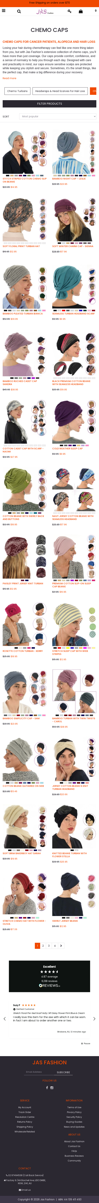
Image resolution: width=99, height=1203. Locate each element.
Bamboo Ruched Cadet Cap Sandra (20, 382)
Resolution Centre (24, 1117)
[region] (49, 1019)
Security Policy (74, 1117)
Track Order (24, 1112)
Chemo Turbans (17, 91)
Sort (6, 116)
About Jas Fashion (74, 1141)
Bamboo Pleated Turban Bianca (23, 313)
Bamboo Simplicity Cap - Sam (21, 718)
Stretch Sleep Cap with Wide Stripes (70, 652)
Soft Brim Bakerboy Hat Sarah (22, 853)
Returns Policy (24, 1121)
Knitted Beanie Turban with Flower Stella (69, 855)
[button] (5, 1019)
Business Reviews (74, 1155)
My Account (24, 1107)
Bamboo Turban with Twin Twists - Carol (73, 720)
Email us (25, 1189)
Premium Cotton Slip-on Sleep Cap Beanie (71, 585)
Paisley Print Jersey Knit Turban (23, 583)
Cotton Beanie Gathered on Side (23, 786)
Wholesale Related (25, 1131)
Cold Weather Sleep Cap (67, 448)
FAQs (74, 1151)
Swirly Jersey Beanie (65, 921)
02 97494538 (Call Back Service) (25, 1175)
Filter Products (49, 104)
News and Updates (74, 1126)
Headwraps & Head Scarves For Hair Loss (60, 91)
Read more (9, 78)
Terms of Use (74, 1107)
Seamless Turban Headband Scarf (73, 313)
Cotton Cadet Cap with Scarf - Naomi (23, 450)
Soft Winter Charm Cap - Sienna (72, 246)
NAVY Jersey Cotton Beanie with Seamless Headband (72, 517)
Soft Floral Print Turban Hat (21, 246)
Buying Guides (74, 1121)
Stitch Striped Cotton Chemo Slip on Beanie (25, 180)
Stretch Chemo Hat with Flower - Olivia (24, 922)
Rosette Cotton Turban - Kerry (23, 651)
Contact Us (74, 1146)
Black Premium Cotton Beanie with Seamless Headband (71, 382)
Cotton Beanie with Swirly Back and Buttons (23, 517)
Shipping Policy (25, 1126)
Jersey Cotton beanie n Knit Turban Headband (70, 787)
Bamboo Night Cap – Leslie (69, 178)
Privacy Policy (74, 1112)
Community (74, 1160)
